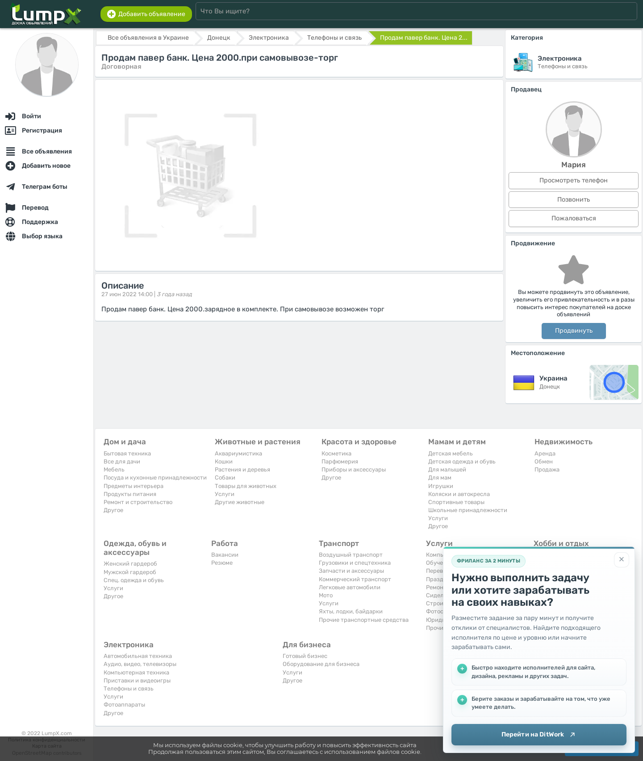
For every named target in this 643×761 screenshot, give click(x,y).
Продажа (546, 469)
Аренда (544, 453)
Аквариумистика (238, 453)
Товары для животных (245, 486)
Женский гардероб (130, 563)
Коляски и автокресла (459, 494)
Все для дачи (122, 461)
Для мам (439, 477)
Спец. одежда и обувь (134, 580)
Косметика (336, 453)
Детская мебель (450, 453)
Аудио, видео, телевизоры (140, 664)
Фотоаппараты (124, 704)
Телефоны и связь (129, 688)
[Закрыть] (621, 559)
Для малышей (447, 469)
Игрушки (440, 486)
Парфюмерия (340, 461)
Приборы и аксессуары (354, 469)
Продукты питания (130, 494)
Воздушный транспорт (351, 554)
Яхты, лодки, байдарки (351, 611)
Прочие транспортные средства (364, 619)
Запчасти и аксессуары (351, 570)
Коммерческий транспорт (355, 579)
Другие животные (239, 502)
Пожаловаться (573, 218)
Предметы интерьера (133, 486)
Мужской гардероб (130, 572)
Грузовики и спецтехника (355, 562)
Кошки (224, 461)
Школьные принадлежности (467, 510)
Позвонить (573, 199)
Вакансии (224, 554)
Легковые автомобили (349, 587)
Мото (326, 595)
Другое (113, 510)
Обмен (543, 461)
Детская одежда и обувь (462, 461)
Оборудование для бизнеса (321, 664)
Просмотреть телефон (573, 180)
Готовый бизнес (305, 656)
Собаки (225, 477)
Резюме (222, 562)
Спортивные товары (456, 502)
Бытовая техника (127, 453)
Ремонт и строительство (138, 502)
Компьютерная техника (136, 672)
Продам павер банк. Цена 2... (424, 37)
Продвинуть (574, 331)
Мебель (114, 469)
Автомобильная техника (138, 656)
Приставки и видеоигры (137, 680)
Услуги (224, 494)
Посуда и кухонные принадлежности (155, 477)
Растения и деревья (242, 469)
